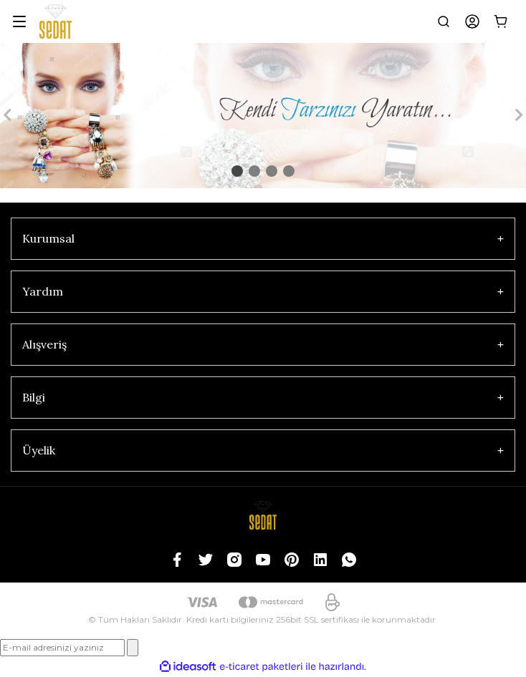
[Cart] (501, 21)
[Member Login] (472, 21)
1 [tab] (237, 171)
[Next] (519, 115)
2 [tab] (254, 171)
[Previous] (7, 115)
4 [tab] (289, 171)
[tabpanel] (263, 115)
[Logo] (55, 21)
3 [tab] (271, 171)
